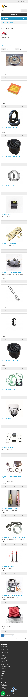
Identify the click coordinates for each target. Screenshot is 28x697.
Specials (3, 680)
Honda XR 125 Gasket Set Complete (12, 390)
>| (12, 635)
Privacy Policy (4, 660)
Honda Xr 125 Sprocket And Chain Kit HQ (13, 537)
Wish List (3, 687)
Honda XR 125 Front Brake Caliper (11, 272)
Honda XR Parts (4, 654)
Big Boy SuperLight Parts (6, 648)
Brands (2, 675)
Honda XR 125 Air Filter (8, 99)
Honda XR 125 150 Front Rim (10, 70)
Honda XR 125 (10, 22)
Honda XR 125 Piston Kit (8, 447)
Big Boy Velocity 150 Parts (6, 651)
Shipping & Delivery (5, 661)
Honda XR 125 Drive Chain (9, 243)
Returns (2, 670)
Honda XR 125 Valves (8, 566)
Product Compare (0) (6, 45)
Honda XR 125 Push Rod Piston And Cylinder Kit (11, 477)
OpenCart (8, 694)
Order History (4, 685)
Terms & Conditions (5, 663)
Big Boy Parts (4, 646)
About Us (3, 658)
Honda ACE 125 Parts (5, 652)
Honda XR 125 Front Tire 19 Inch (11, 332)
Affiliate (2, 678)
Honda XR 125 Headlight (8, 418)
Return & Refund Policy (6, 664)
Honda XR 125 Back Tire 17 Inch (10, 128)
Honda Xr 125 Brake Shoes (9, 185)
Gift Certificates (4, 677)
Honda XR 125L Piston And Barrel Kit (12, 595)
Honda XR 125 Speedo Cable (10, 508)
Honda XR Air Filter (7, 624)
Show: (17, 49)
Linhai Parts (3, 655)
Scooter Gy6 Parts (5, 657)
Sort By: (3, 49)
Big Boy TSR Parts (4, 649)
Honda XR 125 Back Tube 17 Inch (11, 157)
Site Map (3, 671)
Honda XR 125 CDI (7, 214)
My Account (3, 684)
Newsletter (3, 688)
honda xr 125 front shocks (9, 303)
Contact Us (3, 668)
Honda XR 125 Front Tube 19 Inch (11, 361)
